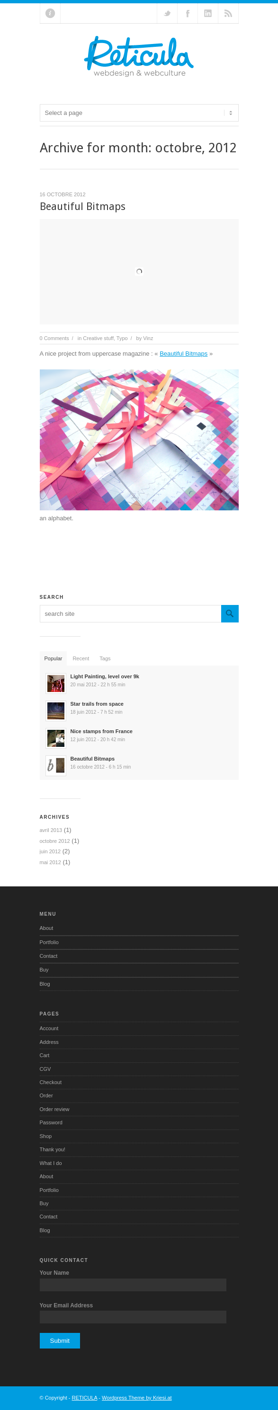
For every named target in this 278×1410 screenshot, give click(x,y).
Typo (122, 338)
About (47, 928)
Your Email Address (66, 1305)
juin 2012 (50, 851)
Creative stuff (98, 338)
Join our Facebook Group (187, 13)
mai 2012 (50, 862)
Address (49, 1042)
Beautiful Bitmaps (83, 206)
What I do (51, 1163)
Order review (55, 1109)
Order (46, 1095)
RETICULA (85, 1398)
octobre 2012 (55, 841)
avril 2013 (51, 830)
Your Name (54, 1273)
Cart (45, 1055)
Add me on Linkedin (208, 13)
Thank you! (52, 1149)
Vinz (148, 338)
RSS (228, 13)
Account (49, 1028)
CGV (45, 1069)
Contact (49, 956)
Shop (46, 1136)
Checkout (51, 1082)
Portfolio (49, 942)
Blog (45, 984)
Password (51, 1122)
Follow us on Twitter (167, 13)
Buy (44, 969)
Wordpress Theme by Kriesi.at (137, 1398)
